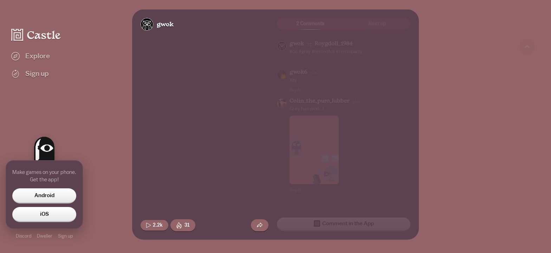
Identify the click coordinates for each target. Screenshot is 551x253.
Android (44, 195)
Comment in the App (344, 223)
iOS (44, 214)
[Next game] (527, 209)
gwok (165, 25)
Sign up (65, 236)
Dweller (44, 236)
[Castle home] (36, 35)
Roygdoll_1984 (334, 44)
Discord (23, 236)
